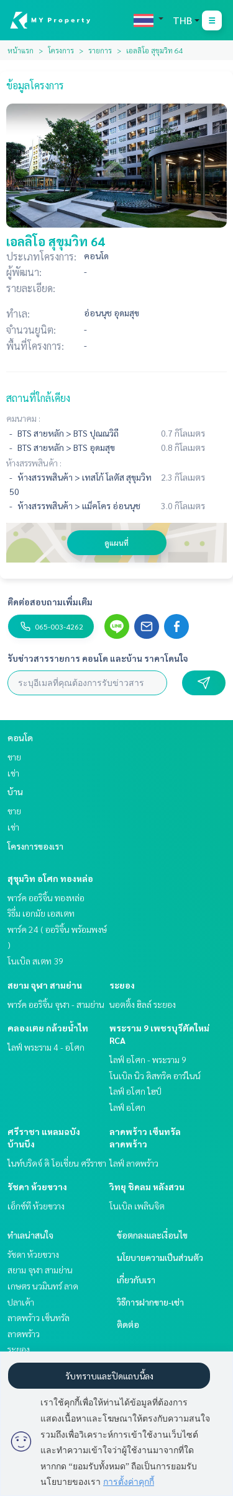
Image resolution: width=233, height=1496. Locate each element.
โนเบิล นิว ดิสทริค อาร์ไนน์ (155, 1075)
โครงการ (61, 50)
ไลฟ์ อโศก (127, 1107)
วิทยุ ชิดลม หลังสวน (147, 1186)
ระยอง (122, 985)
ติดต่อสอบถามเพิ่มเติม (50, 601)
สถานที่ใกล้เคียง (38, 397)
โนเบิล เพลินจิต (137, 1205)
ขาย (14, 756)
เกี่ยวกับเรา (136, 1279)
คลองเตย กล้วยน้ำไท (47, 1027)
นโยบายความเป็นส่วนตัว (160, 1257)
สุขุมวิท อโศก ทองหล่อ (50, 878)
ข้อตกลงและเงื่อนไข (152, 1234)
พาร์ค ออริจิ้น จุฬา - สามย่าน (55, 1004)
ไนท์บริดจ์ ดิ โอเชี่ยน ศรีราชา (56, 1163)
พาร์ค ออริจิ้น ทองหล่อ (46, 897)
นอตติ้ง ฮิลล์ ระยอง (142, 1004)
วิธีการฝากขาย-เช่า (150, 1301)
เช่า (13, 772)
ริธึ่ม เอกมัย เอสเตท (41, 913)
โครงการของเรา (35, 846)
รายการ (100, 50)
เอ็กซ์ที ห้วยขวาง (36, 1205)
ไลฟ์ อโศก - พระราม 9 (147, 1059)
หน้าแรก (20, 50)
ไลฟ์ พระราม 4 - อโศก (46, 1047)
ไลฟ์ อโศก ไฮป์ (135, 1091)
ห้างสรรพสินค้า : (34, 462)
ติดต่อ (128, 1324)
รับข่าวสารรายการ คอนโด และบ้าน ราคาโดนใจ (97, 658)
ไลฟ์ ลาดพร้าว (133, 1163)
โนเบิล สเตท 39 (35, 960)
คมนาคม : (23, 418)
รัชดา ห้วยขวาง (37, 1186)
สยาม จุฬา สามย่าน (44, 985)
